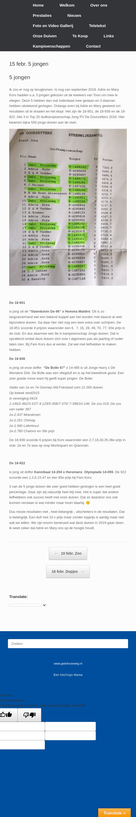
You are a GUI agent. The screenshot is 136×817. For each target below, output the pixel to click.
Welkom (67, 5)
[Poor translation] (29, 715)
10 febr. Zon (67, 553)
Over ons (98, 5)
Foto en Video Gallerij (53, 25)
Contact (93, 46)
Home (38, 5)
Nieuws (74, 15)
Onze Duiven (45, 36)
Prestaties (42, 15)
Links (109, 36)
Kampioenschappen (51, 46)
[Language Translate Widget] (28, 605)
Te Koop (80, 36)
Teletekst (97, 25)
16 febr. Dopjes (68, 571)
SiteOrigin (66, 674)
